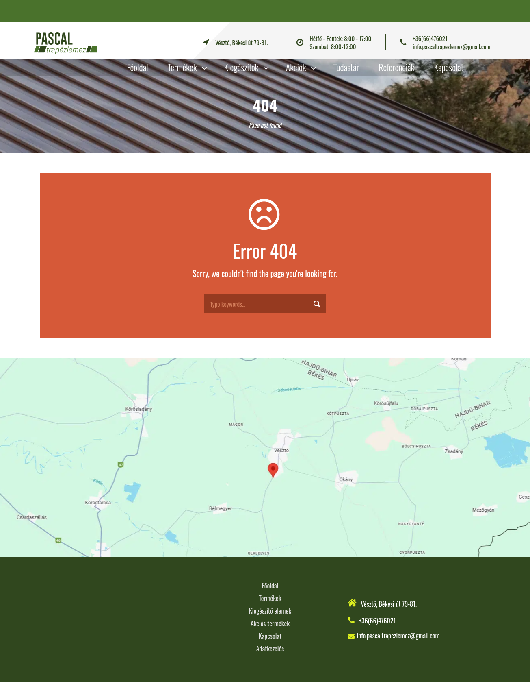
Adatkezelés (270, 649)
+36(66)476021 (430, 38)
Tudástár (346, 67)
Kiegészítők (241, 67)
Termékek (182, 67)
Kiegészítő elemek (270, 611)
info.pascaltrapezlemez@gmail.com (451, 46)
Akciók (296, 67)
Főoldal (137, 67)
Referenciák (396, 67)
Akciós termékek (270, 623)
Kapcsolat (448, 67)
